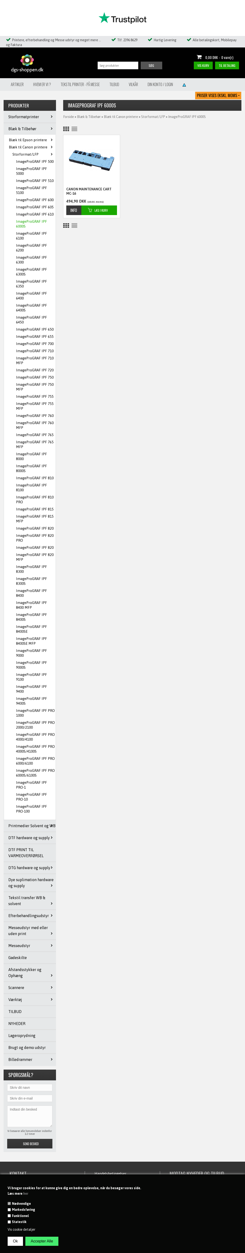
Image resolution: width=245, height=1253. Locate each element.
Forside (68, 117)
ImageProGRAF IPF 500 (35, 161)
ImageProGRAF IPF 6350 (31, 283)
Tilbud (114, 84)
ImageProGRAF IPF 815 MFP (35, 518)
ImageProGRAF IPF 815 (35, 509)
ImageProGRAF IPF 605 (35, 207)
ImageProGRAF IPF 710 (35, 351)
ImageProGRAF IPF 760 (35, 416)
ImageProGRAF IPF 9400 (31, 689)
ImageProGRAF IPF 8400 (31, 593)
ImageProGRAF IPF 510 (35, 181)
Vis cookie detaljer (21, 1229)
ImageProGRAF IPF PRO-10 (31, 796)
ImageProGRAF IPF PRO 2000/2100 (35, 724)
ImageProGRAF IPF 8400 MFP (31, 605)
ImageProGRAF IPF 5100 (31, 190)
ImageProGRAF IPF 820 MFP (35, 557)
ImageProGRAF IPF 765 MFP (35, 444)
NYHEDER (16, 1023)
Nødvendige (21, 1204)
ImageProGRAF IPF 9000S (31, 665)
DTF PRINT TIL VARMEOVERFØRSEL (26, 853)
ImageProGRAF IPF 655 (35, 336)
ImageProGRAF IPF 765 (35, 435)
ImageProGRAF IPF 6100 (31, 235)
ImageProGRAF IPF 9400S (31, 701)
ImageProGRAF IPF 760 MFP (35, 425)
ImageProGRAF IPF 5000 (31, 171)
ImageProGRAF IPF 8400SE (31, 629)
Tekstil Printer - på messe (80, 84)
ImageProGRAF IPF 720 (35, 370)
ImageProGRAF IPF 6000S (31, 223)
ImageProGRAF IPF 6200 (31, 247)
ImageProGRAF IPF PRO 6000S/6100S (35, 772)
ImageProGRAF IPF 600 (35, 200)
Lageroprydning (21, 1035)
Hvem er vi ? (42, 84)
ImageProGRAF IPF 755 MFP (35, 406)
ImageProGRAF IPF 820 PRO (35, 537)
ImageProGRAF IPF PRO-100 (31, 808)
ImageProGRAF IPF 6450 (31, 319)
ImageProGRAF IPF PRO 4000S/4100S (35, 748)
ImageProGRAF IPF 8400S (31, 617)
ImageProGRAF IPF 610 (35, 214)
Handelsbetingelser (110, 1173)
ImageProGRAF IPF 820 (35, 528)
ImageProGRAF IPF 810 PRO (35, 499)
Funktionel (20, 1216)
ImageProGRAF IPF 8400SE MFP (31, 641)
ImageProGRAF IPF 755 (35, 396)
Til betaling (227, 65)
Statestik (19, 1222)
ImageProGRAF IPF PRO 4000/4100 (35, 736)
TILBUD (15, 1011)
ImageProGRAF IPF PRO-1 (31, 784)
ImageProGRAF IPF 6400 (31, 295)
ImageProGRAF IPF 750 (35, 377)
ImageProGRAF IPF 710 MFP (35, 360)
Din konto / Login (160, 84)
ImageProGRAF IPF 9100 (31, 677)
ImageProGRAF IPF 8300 (31, 569)
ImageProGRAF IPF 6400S (31, 307)
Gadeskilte (17, 957)
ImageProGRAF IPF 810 (35, 478)
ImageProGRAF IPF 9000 (31, 653)
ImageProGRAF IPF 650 (35, 329)
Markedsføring (23, 1210)
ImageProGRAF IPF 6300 (31, 259)
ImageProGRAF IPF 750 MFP (35, 386)
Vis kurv (203, 65)
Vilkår (133, 84)
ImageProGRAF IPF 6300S (31, 271)
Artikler (17, 84)
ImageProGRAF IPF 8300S (31, 581)
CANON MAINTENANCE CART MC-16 (88, 191)
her (25, 1193)
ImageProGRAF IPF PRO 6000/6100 (35, 760)
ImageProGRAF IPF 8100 (31, 487)
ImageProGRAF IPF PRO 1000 (35, 712)
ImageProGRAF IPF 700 (35, 344)
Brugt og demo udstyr (27, 1047)
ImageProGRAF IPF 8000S (31, 468)
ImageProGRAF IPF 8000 (31, 456)
